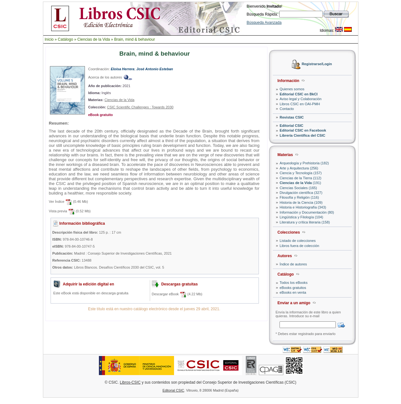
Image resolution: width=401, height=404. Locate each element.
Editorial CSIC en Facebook (303, 130)
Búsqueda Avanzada (264, 22)
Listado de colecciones (297, 241)
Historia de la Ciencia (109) (301, 202)
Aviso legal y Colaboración (300, 99)
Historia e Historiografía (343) (303, 207)
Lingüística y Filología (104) (301, 217)
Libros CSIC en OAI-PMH (300, 104)
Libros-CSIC (130, 382)
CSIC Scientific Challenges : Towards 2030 (140, 107)
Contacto (287, 109)
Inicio (49, 39)
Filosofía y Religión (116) (299, 197)
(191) (300, 183)
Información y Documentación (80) (307, 212)
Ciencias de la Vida (93, 39)
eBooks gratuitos (293, 288)
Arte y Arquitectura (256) (299, 168)
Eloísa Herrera (123, 69)
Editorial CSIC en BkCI (298, 94)
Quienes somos (292, 89)
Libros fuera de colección (299, 246)
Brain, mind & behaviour (134, 39)
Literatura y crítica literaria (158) (305, 222)
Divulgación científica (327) (301, 193)
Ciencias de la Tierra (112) (300, 178)
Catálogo (65, 39)
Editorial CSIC (291, 125)
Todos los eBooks (294, 282)
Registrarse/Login (317, 64)
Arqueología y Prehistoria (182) (304, 163)
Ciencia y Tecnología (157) (300, 173)
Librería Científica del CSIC (302, 135)
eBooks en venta (293, 292)
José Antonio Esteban (154, 69)
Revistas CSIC (292, 117)
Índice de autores (293, 264)
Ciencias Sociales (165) (298, 188)
